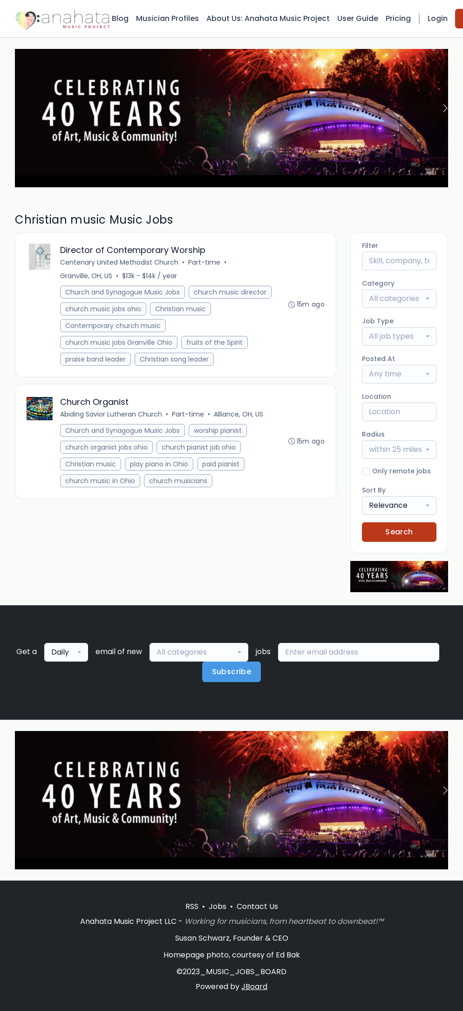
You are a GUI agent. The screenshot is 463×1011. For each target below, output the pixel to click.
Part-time (204, 262)
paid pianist (220, 464)
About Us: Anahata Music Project (268, 18)
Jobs (217, 906)
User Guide (357, 18)
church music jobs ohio (103, 309)
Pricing (398, 18)
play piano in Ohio (159, 464)
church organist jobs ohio (106, 447)
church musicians (178, 480)
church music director (230, 292)
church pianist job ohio (199, 447)
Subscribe (232, 671)
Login (438, 18)
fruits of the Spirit (214, 342)
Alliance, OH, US (238, 414)
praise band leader (95, 359)
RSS (191, 906)
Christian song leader (174, 359)
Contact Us (257, 906)
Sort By (374, 490)
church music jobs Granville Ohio (118, 342)
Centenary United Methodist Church (119, 262)
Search (399, 531)
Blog (120, 18)
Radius (373, 434)
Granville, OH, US (86, 275)
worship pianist (218, 430)
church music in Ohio (100, 480)
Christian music (180, 309)
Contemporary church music (113, 325)
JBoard (254, 986)
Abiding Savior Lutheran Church (111, 414)
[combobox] (399, 298)
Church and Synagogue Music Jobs (122, 292)
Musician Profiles (167, 18)
